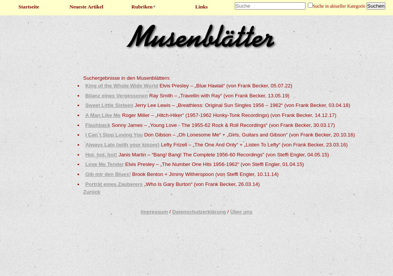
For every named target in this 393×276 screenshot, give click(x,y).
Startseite (28, 7)
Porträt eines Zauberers (114, 184)
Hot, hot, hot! (101, 155)
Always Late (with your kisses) (122, 145)
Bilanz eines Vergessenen (116, 96)
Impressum (154, 212)
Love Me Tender (104, 164)
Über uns (241, 212)
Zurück (91, 192)
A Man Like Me (103, 115)
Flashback (97, 125)
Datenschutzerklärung (199, 212)
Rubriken (144, 7)
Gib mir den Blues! (108, 174)
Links (201, 7)
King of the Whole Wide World (121, 86)
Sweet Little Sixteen (109, 105)
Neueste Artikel (86, 7)
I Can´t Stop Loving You (114, 135)
